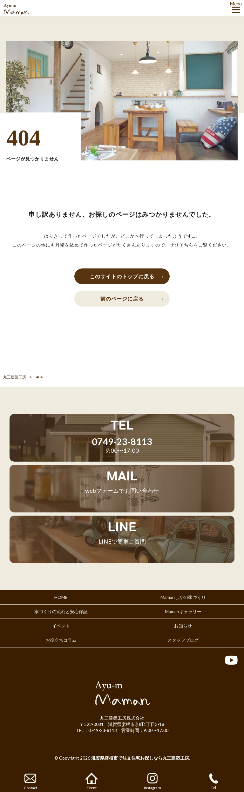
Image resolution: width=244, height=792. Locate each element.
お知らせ (183, 625)
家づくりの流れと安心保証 (61, 611)
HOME (61, 597)
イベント (61, 625)
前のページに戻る (122, 298)
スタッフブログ (183, 640)
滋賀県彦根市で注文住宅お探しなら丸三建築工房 (140, 758)
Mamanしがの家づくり (183, 597)
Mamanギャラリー (183, 611)
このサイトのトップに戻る (122, 276)
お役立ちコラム (61, 640)
